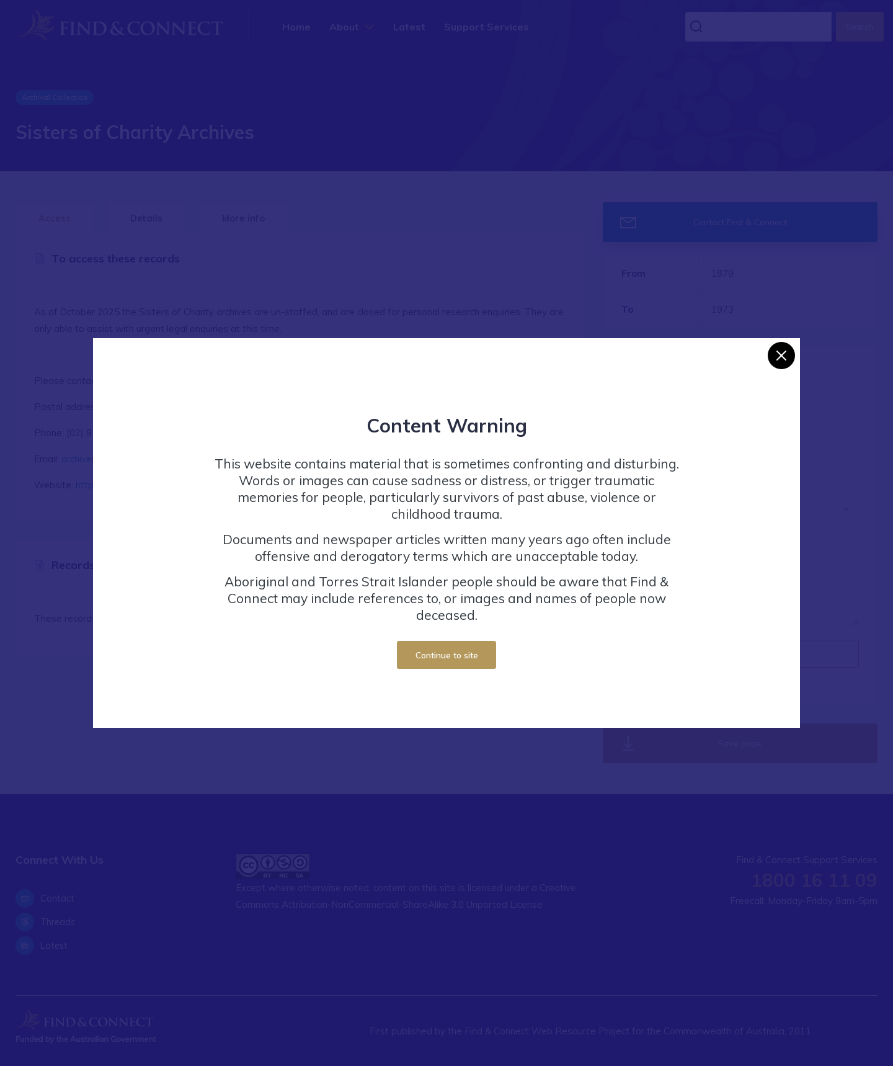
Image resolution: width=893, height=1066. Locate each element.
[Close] (781, 355)
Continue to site (446, 655)
